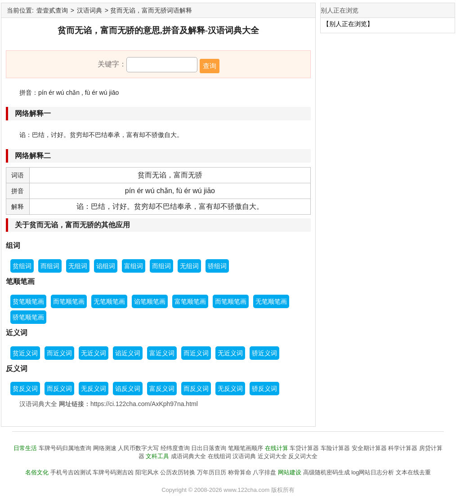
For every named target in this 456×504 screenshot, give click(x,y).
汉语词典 (89, 10)
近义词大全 (272, 456)
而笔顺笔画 (69, 301)
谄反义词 (127, 388)
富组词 (133, 266)
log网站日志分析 (372, 472)
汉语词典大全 (38, 403)
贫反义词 (25, 388)
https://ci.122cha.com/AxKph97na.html (144, 403)
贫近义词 (25, 353)
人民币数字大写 (138, 448)
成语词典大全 (188, 456)
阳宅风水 (147, 472)
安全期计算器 (369, 448)
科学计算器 (402, 448)
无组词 (77, 266)
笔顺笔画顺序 (245, 448)
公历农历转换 (177, 472)
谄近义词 (127, 353)
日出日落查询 (208, 448)
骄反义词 (264, 388)
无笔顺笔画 (109, 301)
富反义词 (161, 388)
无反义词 (93, 388)
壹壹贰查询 (52, 10)
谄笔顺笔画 (149, 301)
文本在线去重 (413, 472)
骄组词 (217, 266)
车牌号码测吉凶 (113, 472)
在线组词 (219, 456)
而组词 (49, 266)
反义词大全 (302, 456)
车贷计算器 (304, 448)
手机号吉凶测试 (70, 472)
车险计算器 (335, 448)
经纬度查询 (175, 448)
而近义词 (59, 353)
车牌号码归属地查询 (65, 448)
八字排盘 (264, 472)
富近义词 (161, 353)
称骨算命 (239, 472)
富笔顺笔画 (190, 301)
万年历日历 (211, 472)
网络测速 (104, 448)
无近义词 (93, 353)
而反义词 (59, 388)
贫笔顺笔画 (28, 301)
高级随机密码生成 (326, 472)
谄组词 (105, 266)
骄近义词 (264, 353)
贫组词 (22, 266)
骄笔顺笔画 (28, 317)
